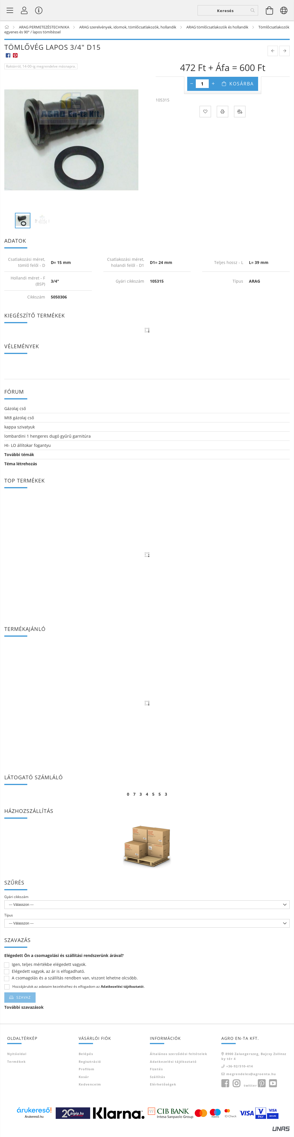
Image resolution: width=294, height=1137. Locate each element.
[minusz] (191, 87)
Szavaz (23, 1001)
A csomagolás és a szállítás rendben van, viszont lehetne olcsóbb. (75, 982)
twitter (250, 1089)
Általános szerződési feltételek (178, 1058)
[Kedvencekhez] (205, 115)
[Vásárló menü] (39, 12)
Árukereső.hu (34, 1121)
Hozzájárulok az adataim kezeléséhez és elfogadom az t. (78, 991)
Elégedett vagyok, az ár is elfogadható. (48, 975)
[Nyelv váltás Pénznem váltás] (284, 12)
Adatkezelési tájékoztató (173, 1065)
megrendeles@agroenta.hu (251, 1078)
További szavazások (24, 1011)
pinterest (261, 1088)
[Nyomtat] (222, 115)
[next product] (284, 55)
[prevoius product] (273, 55)
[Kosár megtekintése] (269, 12)
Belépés (86, 1058)
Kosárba (241, 88)
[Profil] (24, 12)
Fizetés (156, 1073)
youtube (272, 1088)
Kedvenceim (90, 1088)
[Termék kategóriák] (10, 12)
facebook (225, 1088)
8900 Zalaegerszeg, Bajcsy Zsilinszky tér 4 (253, 1060)
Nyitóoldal (16, 1058)
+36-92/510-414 (239, 1070)
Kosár (84, 1081)
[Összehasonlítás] (239, 115)
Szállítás (157, 1081)
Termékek (16, 1065)
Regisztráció (90, 1065)
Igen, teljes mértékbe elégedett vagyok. (49, 968)
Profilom (86, 1073)
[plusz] (213, 87)
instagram (236, 1088)
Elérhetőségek (163, 1088)
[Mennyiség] (202, 87)
